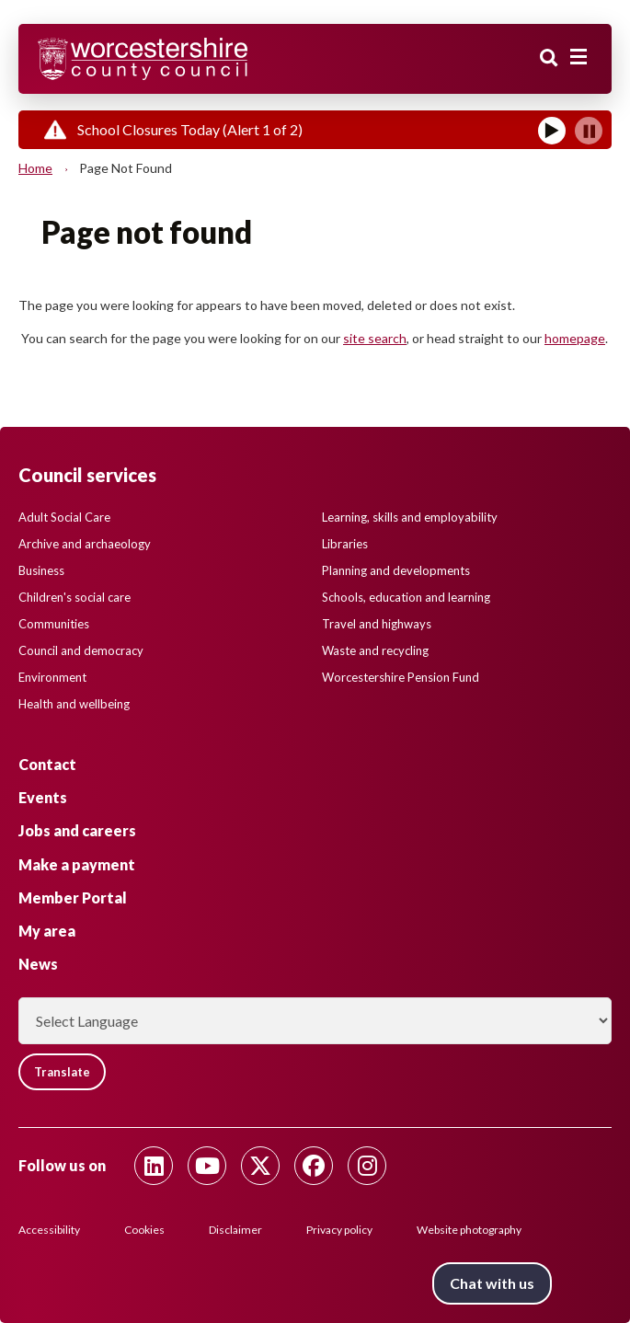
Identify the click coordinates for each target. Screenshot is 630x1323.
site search (375, 338)
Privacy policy (339, 1230)
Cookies (144, 1230)
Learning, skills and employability (410, 517)
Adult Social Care (64, 517)
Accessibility (49, 1230)
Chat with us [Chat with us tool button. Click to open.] (492, 1283)
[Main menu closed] (578, 57)
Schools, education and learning (406, 597)
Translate (62, 1071)
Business (41, 570)
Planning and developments (396, 570)
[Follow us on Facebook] (313, 1165)
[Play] (552, 130)
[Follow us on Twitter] (260, 1165)
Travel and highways (376, 623)
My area (46, 930)
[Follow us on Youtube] (207, 1165)
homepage (574, 338)
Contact (47, 764)
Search (549, 58)
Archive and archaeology (84, 543)
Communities (53, 623)
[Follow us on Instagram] (367, 1165)
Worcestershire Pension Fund (400, 677)
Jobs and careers (77, 830)
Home (35, 168)
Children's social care (74, 597)
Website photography (469, 1230)
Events (42, 797)
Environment (52, 677)
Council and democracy (80, 650)
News (38, 963)
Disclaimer (235, 1230)
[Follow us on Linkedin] (153, 1165)
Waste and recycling (375, 650)
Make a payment (76, 864)
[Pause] (588, 130)
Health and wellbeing (74, 703)
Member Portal (72, 897)
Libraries (345, 543)
